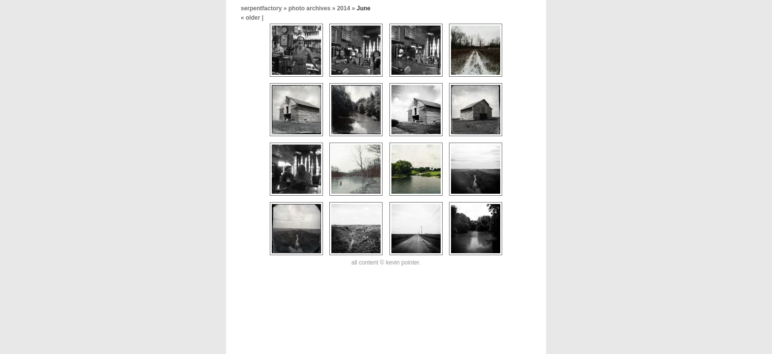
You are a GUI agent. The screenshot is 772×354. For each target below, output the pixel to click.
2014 (343, 8)
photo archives (309, 8)
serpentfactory (261, 8)
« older (251, 17)
